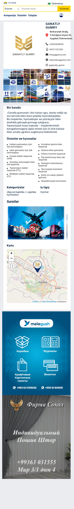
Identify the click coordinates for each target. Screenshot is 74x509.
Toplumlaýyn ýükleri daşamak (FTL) (17, 169)
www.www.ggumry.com (58, 59)
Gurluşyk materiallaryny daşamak (50, 164)
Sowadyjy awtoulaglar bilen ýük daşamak (21, 163)
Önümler (22, 15)
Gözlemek (64, 9)
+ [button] (11, 253)
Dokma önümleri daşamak (52, 154)
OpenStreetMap (49, 301)
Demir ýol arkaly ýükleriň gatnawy (50, 176)
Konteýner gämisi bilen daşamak (50, 145)
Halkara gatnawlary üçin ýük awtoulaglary (19, 145)
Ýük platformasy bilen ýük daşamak (51, 158)
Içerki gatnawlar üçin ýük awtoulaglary (19, 151)
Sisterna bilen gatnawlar (50, 150)
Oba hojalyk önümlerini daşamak (50, 170)
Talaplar (32, 15)
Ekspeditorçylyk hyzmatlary (52, 181)
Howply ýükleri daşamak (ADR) (19, 157)
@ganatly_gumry (55, 65)
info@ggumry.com (56, 54)
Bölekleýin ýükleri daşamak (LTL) (20, 175)
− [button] (11, 258)
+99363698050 (54, 44)
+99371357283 (54, 49)
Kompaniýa (10, 15)
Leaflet (35, 301)
